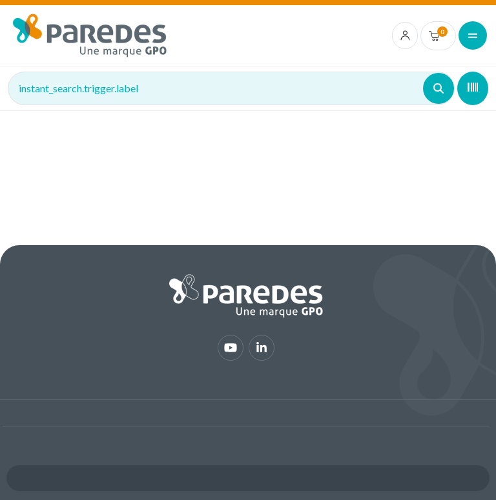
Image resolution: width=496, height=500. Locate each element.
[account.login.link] (405, 35)
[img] (90, 35)
